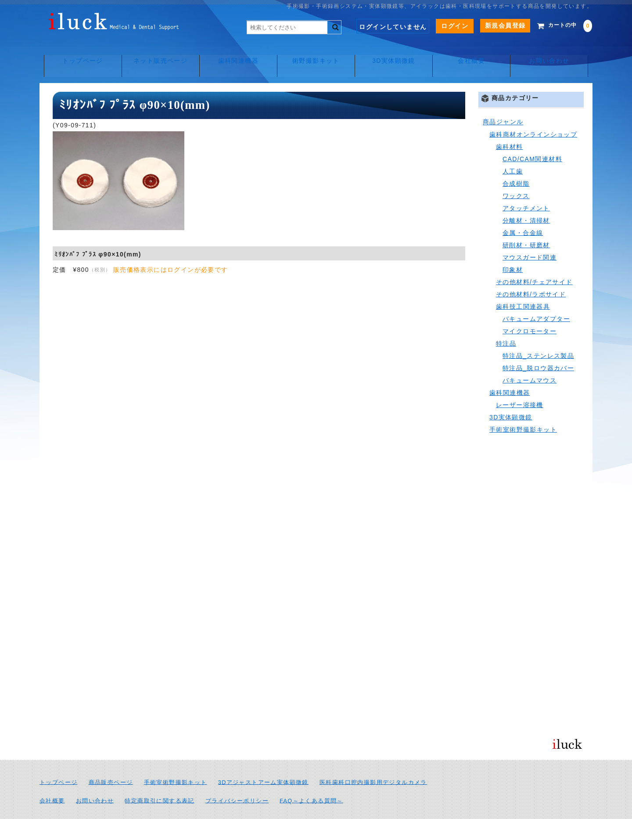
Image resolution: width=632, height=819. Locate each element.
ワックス (516, 176)
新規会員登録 (492, 25)
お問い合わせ (552, 52)
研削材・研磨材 (526, 225)
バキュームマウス (530, 360)
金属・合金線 (523, 213)
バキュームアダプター (536, 299)
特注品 (506, 324)
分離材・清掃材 (526, 201)
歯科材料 (509, 127)
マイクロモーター (530, 311)
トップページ (79, 52)
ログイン (442, 25)
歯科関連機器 (237, 52)
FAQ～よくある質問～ (311, 782)
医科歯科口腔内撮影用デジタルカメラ (373, 763)
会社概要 (474, 52)
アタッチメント (526, 188)
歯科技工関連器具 (523, 287)
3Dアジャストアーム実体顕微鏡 (263, 763)
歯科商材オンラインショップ (533, 115)
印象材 (513, 250)
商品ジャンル (503, 102)
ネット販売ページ (158, 52)
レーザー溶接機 (519, 385)
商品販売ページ (111, 763)
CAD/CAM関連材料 (532, 139)
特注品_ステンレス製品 (538, 336)
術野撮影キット (316, 52)
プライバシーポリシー (237, 782)
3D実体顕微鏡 (395, 52)
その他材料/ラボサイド (531, 274)
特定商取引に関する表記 (159, 782)
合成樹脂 (516, 164)
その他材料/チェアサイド (534, 262)
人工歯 (513, 151)
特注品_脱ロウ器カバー (538, 348)
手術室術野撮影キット (523, 410)
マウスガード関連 (530, 238)
